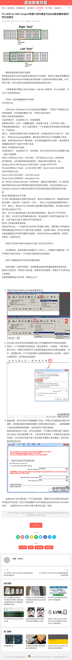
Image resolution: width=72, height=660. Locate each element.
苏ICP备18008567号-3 (60, 657)
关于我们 (48, 8)
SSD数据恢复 (8, 646)
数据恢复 (10, 8)
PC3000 (23, 547)
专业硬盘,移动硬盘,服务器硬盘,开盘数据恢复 (35, 647)
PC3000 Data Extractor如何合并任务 (14, 614)
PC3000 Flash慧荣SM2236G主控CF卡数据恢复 (58, 593)
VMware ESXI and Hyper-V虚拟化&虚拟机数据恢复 (58, 647)
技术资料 (39, 8)
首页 (3, 8)
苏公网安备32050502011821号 (39, 657)
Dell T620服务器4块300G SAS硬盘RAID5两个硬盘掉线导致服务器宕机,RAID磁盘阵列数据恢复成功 (14, 595)
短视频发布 (20, 8)
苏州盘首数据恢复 (36, 2)
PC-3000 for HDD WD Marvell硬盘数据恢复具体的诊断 (53, 574)
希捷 (30, 547)
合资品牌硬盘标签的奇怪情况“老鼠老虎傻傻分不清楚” (36, 614)
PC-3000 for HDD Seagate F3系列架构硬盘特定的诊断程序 (18, 574)
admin (20, 559)
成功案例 (30, 8)
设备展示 (57, 8)
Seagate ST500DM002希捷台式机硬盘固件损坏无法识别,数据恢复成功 (36, 594)
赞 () (36, 525)
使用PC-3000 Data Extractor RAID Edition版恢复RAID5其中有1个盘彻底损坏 (58, 615)
